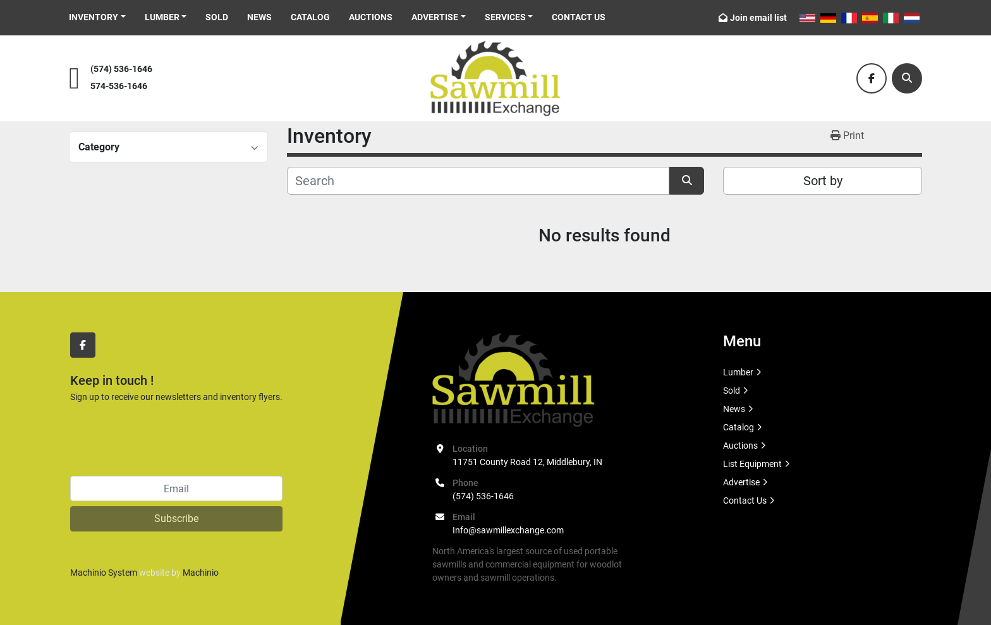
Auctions (370, 17)
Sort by (822, 180)
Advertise (434, 17)
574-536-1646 (118, 86)
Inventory (93, 17)
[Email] (176, 488)
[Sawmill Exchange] (513, 379)
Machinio (201, 572)
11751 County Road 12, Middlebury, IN (527, 462)
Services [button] (505, 17)
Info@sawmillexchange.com (508, 530)
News (259, 17)
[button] (97, 17)
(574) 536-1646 (121, 69)
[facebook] (871, 78)
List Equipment (752, 464)
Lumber (162, 17)
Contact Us (578, 17)
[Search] (907, 78)
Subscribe (176, 519)
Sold (216, 17)
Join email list (758, 18)
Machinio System (103, 572)
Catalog (310, 17)
